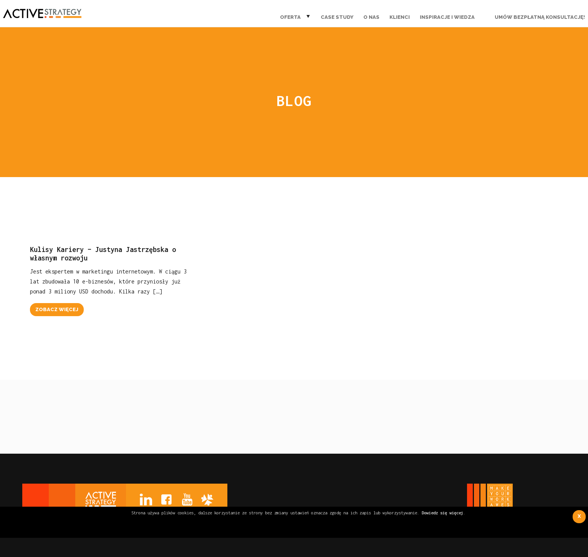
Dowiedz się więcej (442, 512)
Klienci (399, 17)
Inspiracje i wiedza (447, 17)
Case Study (337, 17)
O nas (371, 17)
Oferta (290, 17)
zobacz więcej (56, 309)
